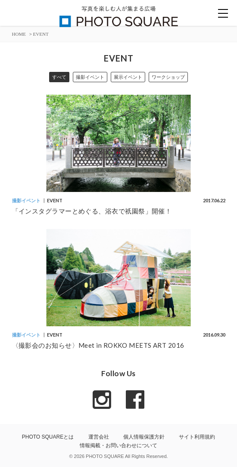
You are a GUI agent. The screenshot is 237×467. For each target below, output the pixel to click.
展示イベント (128, 77)
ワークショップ (168, 77)
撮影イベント (90, 77)
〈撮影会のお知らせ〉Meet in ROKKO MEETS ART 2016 (98, 345)
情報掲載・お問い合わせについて (118, 445)
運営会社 (98, 437)
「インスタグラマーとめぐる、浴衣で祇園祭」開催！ (92, 211)
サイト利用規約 (197, 437)
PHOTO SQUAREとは (48, 437)
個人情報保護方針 (144, 437)
